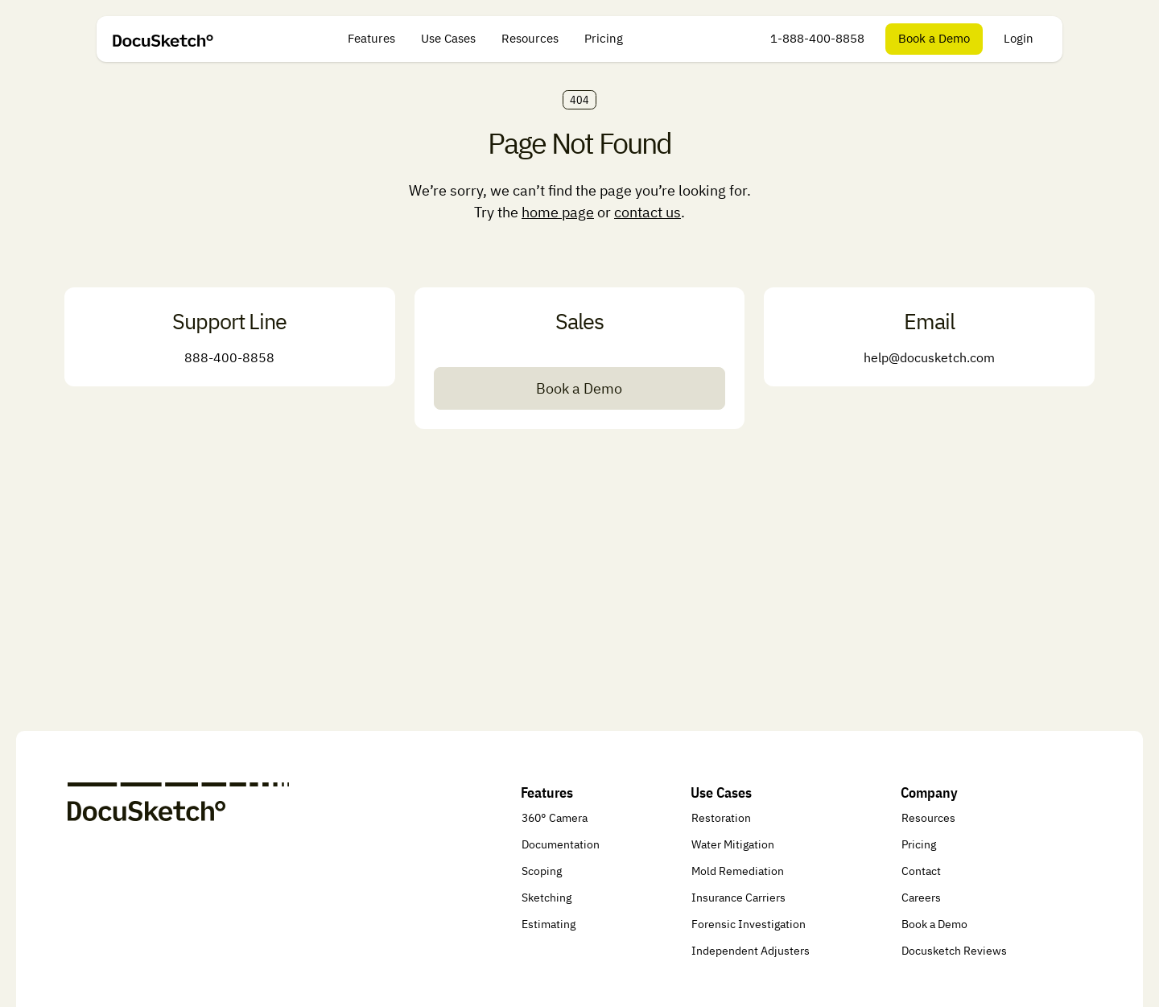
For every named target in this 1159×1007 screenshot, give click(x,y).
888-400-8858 (229, 357)
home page (558, 212)
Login (1018, 38)
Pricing (603, 38)
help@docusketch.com (929, 357)
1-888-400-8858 (817, 38)
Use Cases (448, 38)
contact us (647, 212)
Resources (530, 38)
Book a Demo (934, 38)
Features (371, 38)
